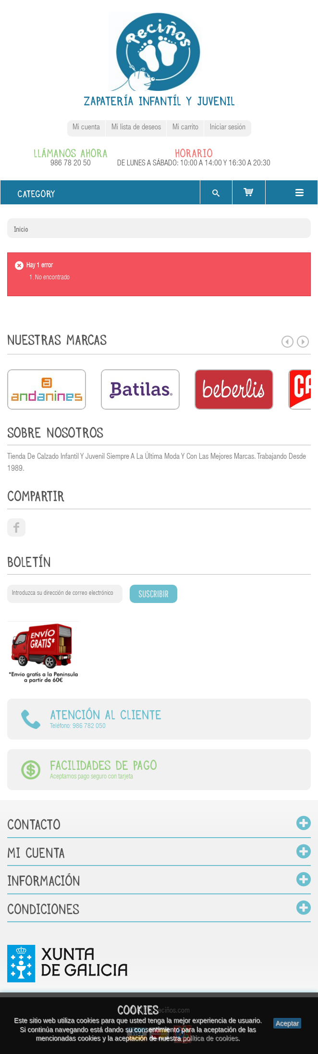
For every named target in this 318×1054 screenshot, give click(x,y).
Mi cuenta (86, 128)
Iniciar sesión (227, 128)
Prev (287, 342)
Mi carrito (185, 128)
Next (303, 342)
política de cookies (210, 1038)
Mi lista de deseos (136, 128)
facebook (16, 527)
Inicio (20, 228)
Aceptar (287, 1023)
